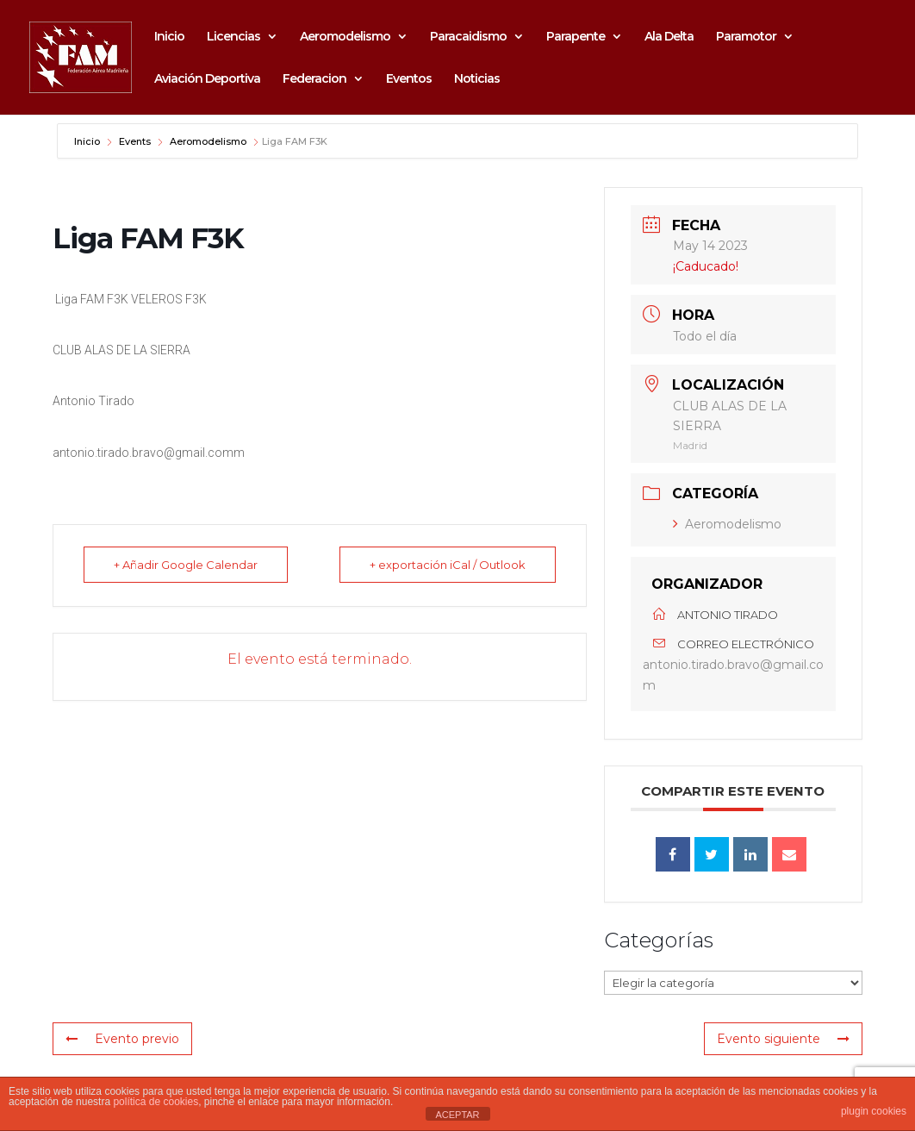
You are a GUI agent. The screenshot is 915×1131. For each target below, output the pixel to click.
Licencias (233, 37)
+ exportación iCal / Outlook (448, 565)
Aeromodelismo (345, 37)
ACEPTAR (457, 1114)
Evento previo (122, 1039)
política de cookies (155, 1102)
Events (135, 141)
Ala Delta (669, 37)
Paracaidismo (468, 37)
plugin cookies (873, 1111)
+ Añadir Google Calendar (186, 565)
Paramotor (746, 37)
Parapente (575, 37)
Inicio (169, 37)
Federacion (314, 79)
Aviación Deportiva (207, 79)
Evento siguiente (783, 1039)
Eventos (409, 79)
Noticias (477, 79)
